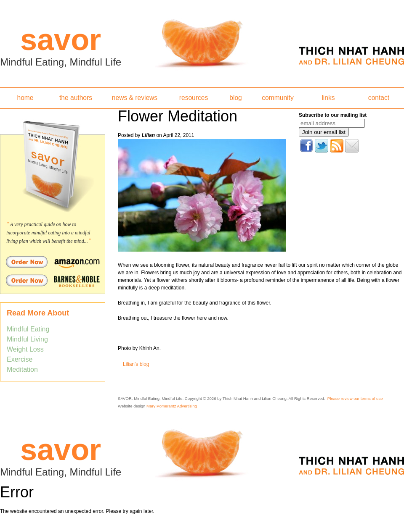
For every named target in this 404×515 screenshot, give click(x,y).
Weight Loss (25, 349)
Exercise (19, 359)
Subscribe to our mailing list (333, 115)
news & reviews (134, 97)
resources (193, 97)
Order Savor (52, 261)
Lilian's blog (136, 364)
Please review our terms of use (355, 398)
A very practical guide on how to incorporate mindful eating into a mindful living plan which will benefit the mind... (48, 232)
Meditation (22, 369)
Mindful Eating (28, 329)
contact (378, 97)
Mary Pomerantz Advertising (171, 406)
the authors (75, 97)
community (277, 97)
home (25, 97)
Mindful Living (27, 339)
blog (235, 97)
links (328, 97)
